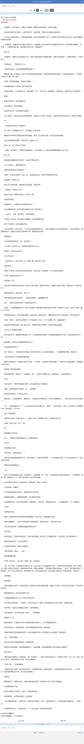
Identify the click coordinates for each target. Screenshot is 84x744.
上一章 (37, 13)
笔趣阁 (35, 732)
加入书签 (21, 721)
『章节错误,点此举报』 (9, 20)
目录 (42, 13)
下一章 (47, 13)
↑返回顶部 (80, 732)
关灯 (51, 10)
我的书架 (63, 721)
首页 (82, 1)
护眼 (46, 10)
